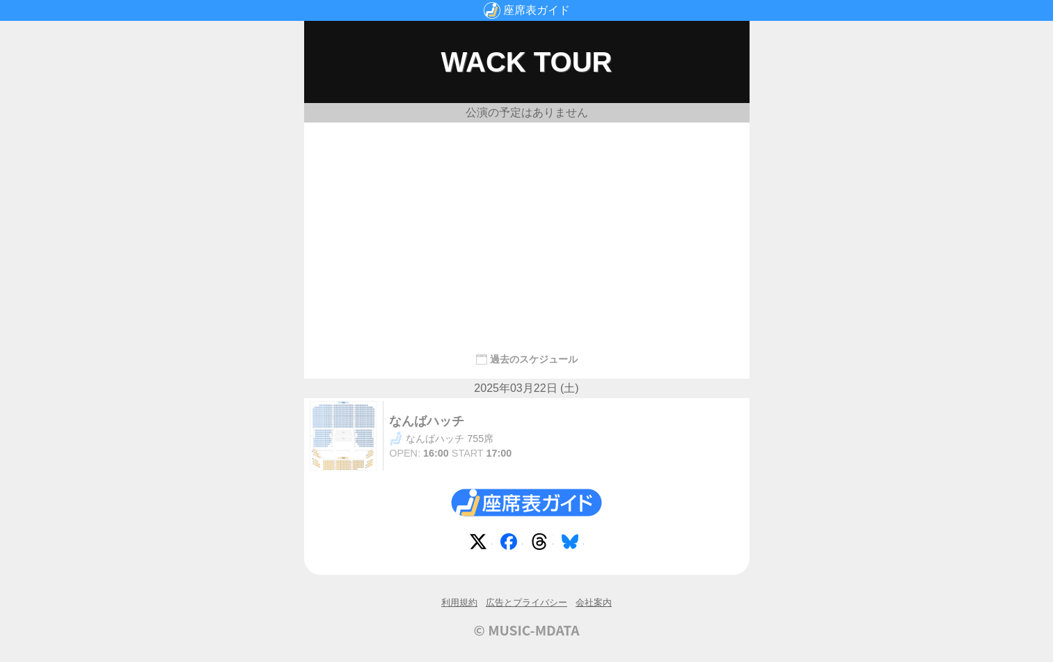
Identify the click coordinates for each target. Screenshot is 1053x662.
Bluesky (573, 544)
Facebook (511, 544)
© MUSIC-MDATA (527, 630)
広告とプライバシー (526, 602)
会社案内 (594, 602)
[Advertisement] (527, 231)
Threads (542, 544)
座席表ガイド (536, 10)
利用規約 (459, 602)
